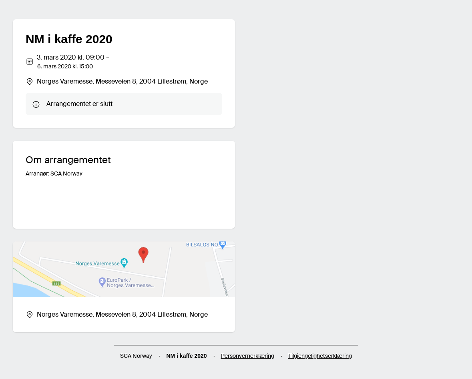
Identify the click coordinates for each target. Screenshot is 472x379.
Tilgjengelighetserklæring (320, 355)
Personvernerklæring (247, 355)
